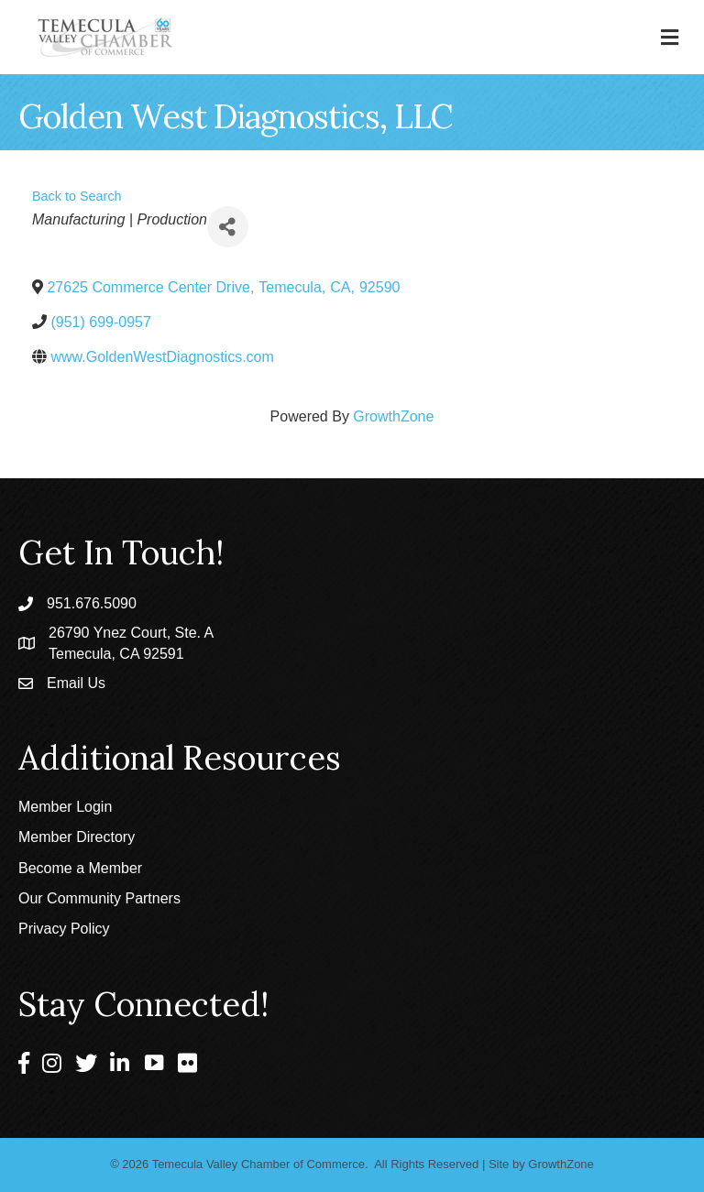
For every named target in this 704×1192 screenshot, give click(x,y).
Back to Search (77, 196)
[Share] (227, 226)
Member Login (65, 807)
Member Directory (76, 837)
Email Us (76, 683)
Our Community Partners (99, 898)
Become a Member (80, 868)
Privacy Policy (64, 928)
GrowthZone (393, 416)
